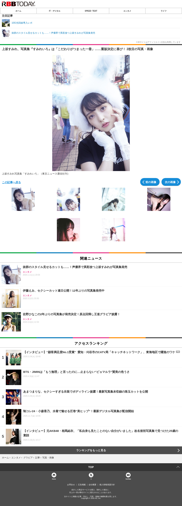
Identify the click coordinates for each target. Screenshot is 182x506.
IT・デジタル (54, 11)
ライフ (164, 11)
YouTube (128, 479)
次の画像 (170, 182)
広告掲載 (82, 485)
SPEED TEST (91, 11)
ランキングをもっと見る (91, 450)
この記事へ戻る (11, 182)
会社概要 (92, 485)
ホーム (18, 11)
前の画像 (150, 182)
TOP (91, 467)
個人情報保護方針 (107, 485)
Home (54, 479)
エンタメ (127, 11)
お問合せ (71, 485)
